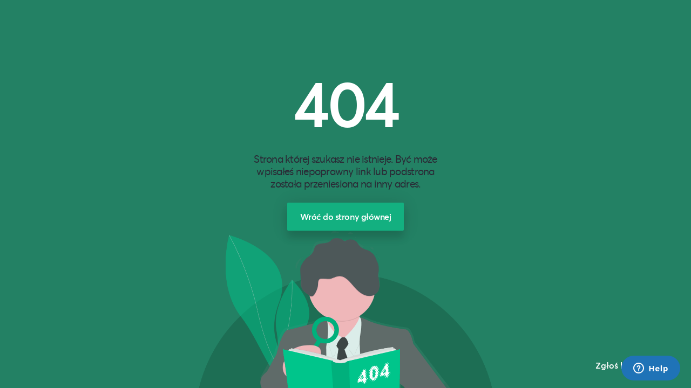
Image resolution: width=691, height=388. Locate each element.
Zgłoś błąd (617, 365)
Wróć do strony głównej (345, 216)
